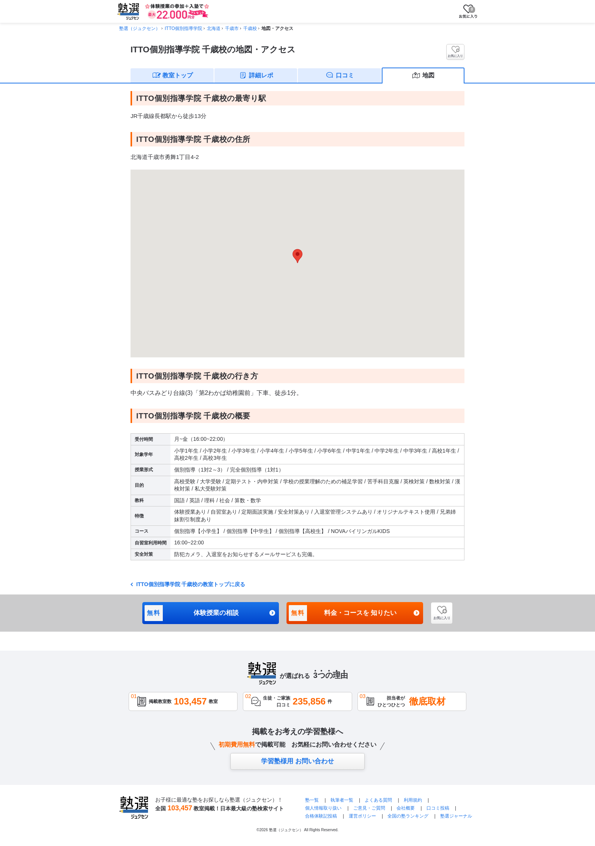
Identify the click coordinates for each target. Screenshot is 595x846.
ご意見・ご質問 (369, 808)
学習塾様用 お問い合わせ (297, 761)
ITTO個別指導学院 (183, 28)
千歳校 (250, 28)
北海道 (213, 28)
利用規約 (413, 800)
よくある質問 (379, 800)
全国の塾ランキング (407, 816)
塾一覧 (312, 800)
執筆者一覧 (342, 800)
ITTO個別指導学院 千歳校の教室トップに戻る (190, 584)
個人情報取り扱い (323, 808)
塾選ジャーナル (456, 816)
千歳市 (232, 28)
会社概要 (406, 808)
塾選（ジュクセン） (139, 28)
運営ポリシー (362, 816)
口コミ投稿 (438, 808)
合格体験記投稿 (321, 816)
